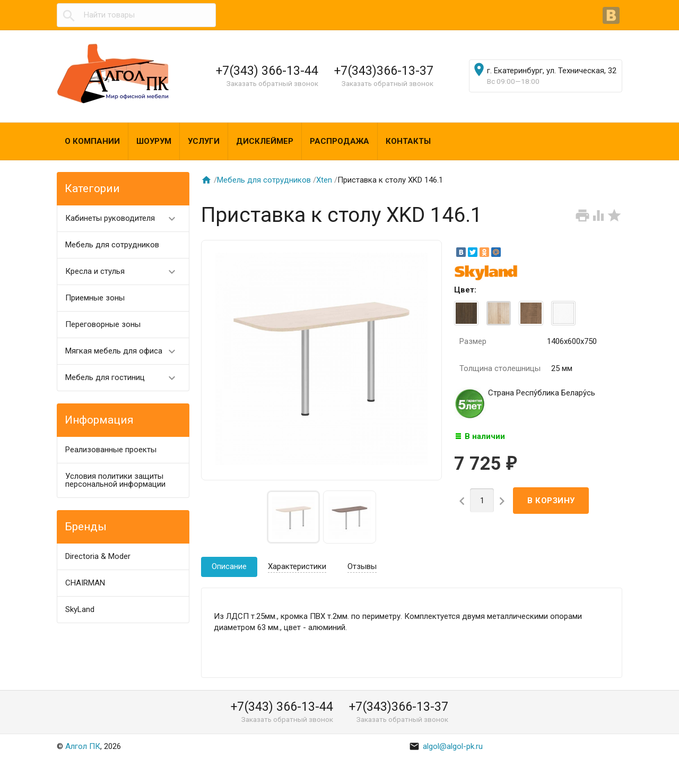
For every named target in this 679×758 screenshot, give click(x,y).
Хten (324, 180)
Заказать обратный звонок (272, 83)
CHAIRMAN (85, 583)
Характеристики (297, 566)
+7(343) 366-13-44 (267, 70)
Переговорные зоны (103, 324)
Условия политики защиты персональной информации (115, 480)
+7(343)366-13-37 (383, 70)
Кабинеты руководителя (125, 218)
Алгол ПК (82, 746)
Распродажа (339, 141)
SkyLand (79, 609)
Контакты (408, 141)
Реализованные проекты (110, 449)
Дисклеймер (264, 141)
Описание (229, 566)
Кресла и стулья (125, 272)
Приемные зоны (95, 298)
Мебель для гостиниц (125, 378)
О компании (92, 141)
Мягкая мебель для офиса (125, 351)
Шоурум (153, 141)
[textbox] (136, 15)
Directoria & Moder (97, 556)
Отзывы (362, 566)
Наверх (635, 738)
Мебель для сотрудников (112, 244)
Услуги (204, 141)
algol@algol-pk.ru (446, 746)
